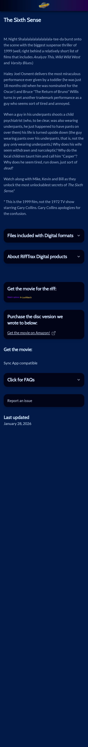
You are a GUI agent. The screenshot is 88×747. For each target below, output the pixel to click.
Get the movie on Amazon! (31, 332)
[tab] (44, 289)
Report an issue (19, 400)
